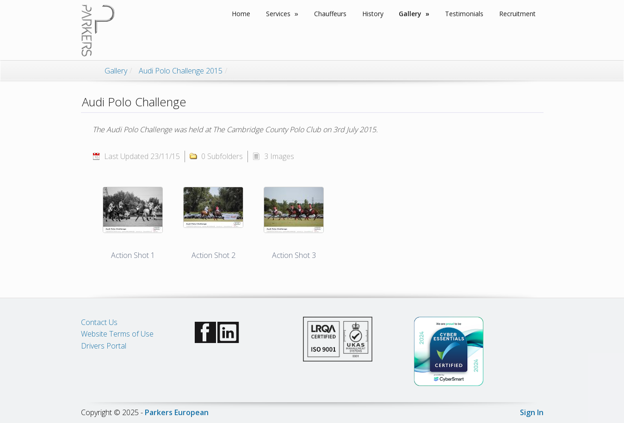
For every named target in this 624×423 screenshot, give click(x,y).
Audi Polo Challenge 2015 (180, 71)
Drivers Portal (103, 346)
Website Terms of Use (117, 334)
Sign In (532, 412)
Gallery (116, 71)
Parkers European (177, 412)
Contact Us (99, 322)
